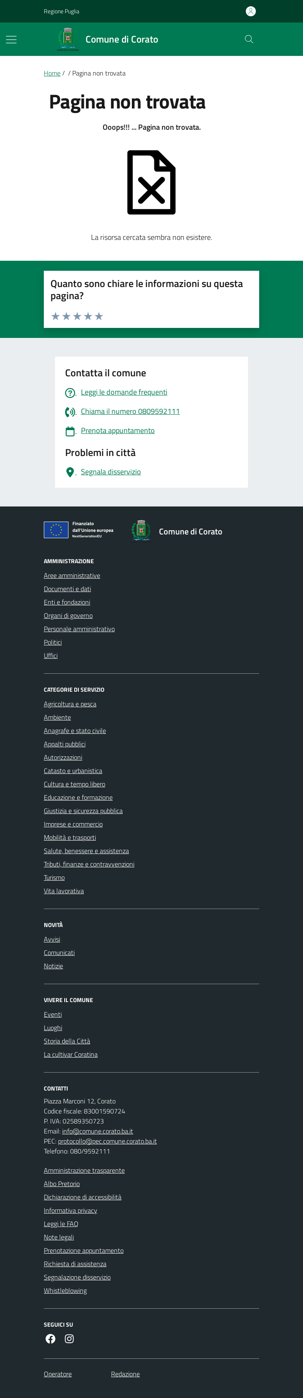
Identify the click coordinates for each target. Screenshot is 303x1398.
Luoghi (53, 1028)
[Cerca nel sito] (249, 39)
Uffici (51, 655)
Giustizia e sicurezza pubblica (83, 811)
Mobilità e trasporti (70, 837)
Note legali (59, 1237)
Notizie (53, 966)
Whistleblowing (65, 1290)
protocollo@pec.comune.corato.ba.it (107, 1141)
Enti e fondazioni (67, 602)
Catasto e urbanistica (73, 771)
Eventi (53, 1014)
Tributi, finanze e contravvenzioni (89, 864)
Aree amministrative (72, 575)
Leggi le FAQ (61, 1224)
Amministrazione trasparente (84, 1170)
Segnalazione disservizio (77, 1277)
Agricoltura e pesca (70, 704)
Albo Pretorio (62, 1184)
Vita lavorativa (64, 891)
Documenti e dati (67, 589)
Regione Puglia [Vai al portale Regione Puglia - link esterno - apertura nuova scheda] (61, 11)
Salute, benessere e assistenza (86, 851)
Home (52, 73)
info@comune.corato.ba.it (97, 1131)
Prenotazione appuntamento (84, 1250)
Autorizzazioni (63, 757)
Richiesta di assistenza (75, 1264)
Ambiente (57, 717)
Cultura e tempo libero (74, 784)
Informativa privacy (70, 1210)
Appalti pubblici (65, 744)
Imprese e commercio (73, 824)
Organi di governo (68, 615)
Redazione (125, 1374)
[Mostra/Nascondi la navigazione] (11, 39)
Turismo (54, 877)
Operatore (58, 1374)
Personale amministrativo (79, 629)
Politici (53, 642)
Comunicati (59, 952)
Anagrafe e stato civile (75, 730)
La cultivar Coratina (71, 1054)
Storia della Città (67, 1041)
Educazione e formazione (78, 797)
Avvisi (52, 939)
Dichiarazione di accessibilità (82, 1197)
